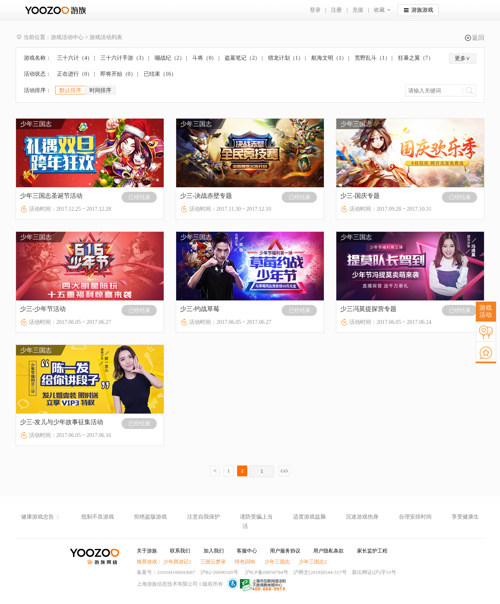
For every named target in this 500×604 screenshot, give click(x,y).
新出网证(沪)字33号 (374, 572)
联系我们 (180, 551)
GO (284, 471)
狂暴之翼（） (416, 58)
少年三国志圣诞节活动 (51, 195)
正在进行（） (75, 74)
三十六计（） (75, 58)
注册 (336, 10)
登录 (315, 10)
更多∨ (462, 58)
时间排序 (100, 90)
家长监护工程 (372, 551)
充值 (357, 10)
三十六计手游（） (123, 58)
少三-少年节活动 (43, 309)
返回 (474, 37)
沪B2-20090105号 (219, 572)
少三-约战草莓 (200, 309)
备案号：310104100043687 (166, 572)
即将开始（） (118, 74)
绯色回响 (245, 562)
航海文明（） (329, 58)
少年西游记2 (177, 562)
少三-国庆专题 (360, 195)
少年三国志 (277, 562)
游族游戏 (418, 9)
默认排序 (70, 90)
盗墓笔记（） (242, 58)
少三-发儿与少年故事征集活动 (61, 422)
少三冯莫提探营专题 (368, 309)
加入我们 (214, 551)
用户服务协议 (285, 551)
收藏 (379, 10)
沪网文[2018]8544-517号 (320, 572)
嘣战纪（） (170, 58)
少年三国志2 (313, 562)
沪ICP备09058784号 (266, 572)
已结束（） (160, 74)
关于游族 (147, 551)
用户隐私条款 (328, 551)
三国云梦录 (213, 562)
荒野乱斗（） (372, 58)
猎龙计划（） (286, 58)
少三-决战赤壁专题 (206, 195)
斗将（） (204, 58)
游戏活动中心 (67, 37)
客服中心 (247, 551)
